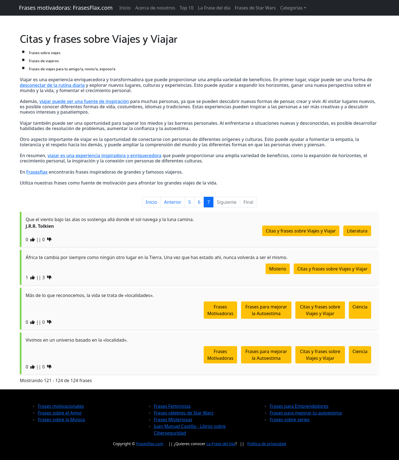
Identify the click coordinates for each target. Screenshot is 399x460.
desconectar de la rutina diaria (52, 85)
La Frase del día (214, 8)
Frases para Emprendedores (299, 406)
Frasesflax (37, 172)
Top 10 (187, 8)
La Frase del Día (220, 443)
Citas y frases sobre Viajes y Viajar (301, 231)
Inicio (125, 8)
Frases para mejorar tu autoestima (306, 413)
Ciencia (360, 307)
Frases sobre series (290, 419)
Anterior (172, 202)
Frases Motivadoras (220, 310)
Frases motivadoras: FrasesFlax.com (66, 7)
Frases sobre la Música (61, 419)
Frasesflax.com (150, 443)
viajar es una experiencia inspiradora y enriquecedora (104, 155)
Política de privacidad (266, 443)
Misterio (277, 269)
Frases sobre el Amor (60, 413)
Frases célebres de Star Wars (183, 413)
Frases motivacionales (61, 406)
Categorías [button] (291, 8)
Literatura (357, 231)
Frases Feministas (172, 406)
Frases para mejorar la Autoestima (266, 310)
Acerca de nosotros (155, 8)
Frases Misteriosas (173, 419)
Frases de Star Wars (255, 8)
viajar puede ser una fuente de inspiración (84, 101)
